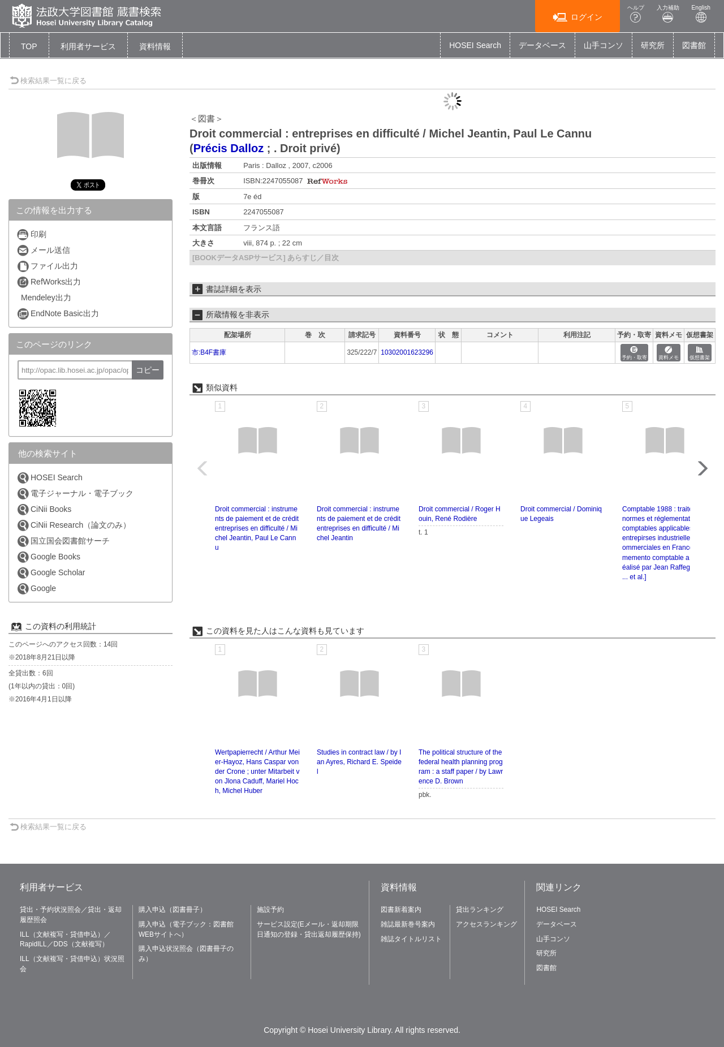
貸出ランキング (479, 910)
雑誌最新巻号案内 (408, 924)
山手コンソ (603, 45)
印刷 (31, 234)
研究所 (653, 45)
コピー (148, 369)
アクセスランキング (486, 924)
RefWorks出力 (48, 282)
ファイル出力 (47, 266)
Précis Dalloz (228, 148)
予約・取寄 (634, 353)
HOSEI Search (475, 45)
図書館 (694, 45)
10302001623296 (407, 352)
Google (36, 588)
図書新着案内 (401, 910)
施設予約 (270, 910)
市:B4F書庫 (209, 352)
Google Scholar (50, 573)
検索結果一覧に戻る (48, 80)
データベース (542, 45)
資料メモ (668, 353)
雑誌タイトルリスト (411, 939)
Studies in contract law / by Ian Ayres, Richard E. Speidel (359, 761)
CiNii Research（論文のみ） (73, 525)
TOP (29, 46)
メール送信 (43, 250)
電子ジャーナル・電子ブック (74, 493)
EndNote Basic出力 (57, 314)
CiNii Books (43, 509)
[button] (88, 46)
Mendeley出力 (46, 297)
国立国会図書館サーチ (63, 541)
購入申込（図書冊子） (172, 910)
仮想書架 (699, 353)
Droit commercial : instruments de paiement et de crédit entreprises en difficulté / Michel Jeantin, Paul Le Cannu (257, 528)
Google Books (48, 557)
